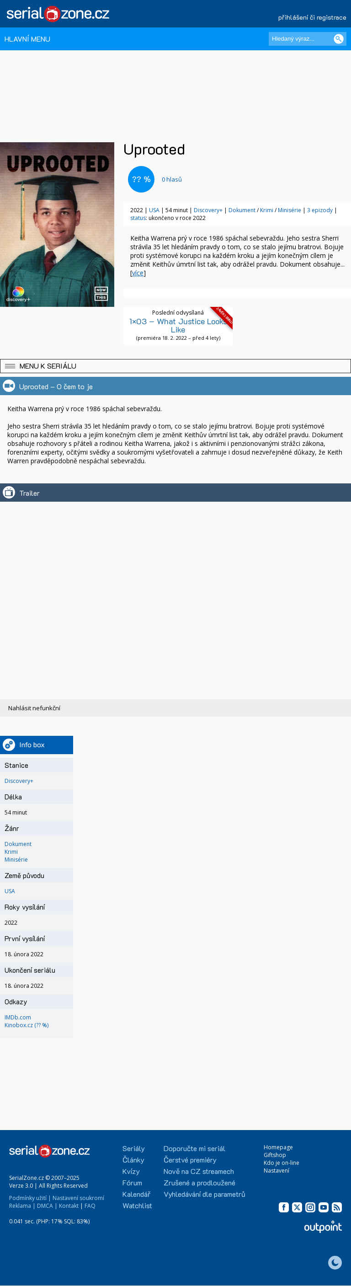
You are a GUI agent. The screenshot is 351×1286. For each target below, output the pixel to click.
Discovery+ (208, 210)
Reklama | (22, 1206)
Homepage (278, 1147)
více (138, 272)
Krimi (266, 210)
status (138, 218)
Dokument (242, 210)
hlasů (172, 179)
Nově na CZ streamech (199, 1171)
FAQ (90, 1206)
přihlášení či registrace (312, 17)
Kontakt (69, 1206)
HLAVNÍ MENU (27, 38)
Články (133, 1159)
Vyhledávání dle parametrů (204, 1194)
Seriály (133, 1148)
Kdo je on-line (281, 1163)
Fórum (132, 1182)
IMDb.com (18, 1017)
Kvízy (131, 1171)
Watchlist (137, 1205)
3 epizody (320, 210)
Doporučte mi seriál (194, 1148)
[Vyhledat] (339, 39)
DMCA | (47, 1206)
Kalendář (136, 1194)
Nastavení (276, 1170)
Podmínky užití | (30, 1198)
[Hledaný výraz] (307, 39)
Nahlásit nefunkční (34, 708)
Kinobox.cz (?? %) (26, 1025)
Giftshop (275, 1155)
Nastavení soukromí (78, 1198)
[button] (175, 366)
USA (154, 210)
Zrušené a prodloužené (199, 1182)
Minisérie (289, 210)
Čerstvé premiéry (190, 1159)
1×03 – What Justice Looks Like (178, 325)
